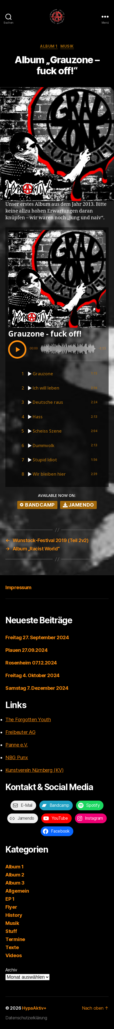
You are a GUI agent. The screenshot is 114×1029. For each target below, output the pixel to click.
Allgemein (17, 891)
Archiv (11, 970)
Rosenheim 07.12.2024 (31, 663)
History (13, 915)
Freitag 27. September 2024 (37, 637)
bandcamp (37, 505)
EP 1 (10, 899)
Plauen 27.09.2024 (26, 650)
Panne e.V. (16, 745)
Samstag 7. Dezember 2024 (36, 688)
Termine (15, 939)
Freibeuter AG (20, 732)
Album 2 (14, 875)
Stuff (11, 931)
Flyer (11, 907)
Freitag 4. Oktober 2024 (32, 675)
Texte (12, 947)
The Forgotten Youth (28, 719)
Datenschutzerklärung (26, 1017)
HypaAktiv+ (34, 1008)
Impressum (18, 587)
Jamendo (78, 505)
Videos (13, 955)
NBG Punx (16, 757)
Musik (67, 46)
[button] (17, 349)
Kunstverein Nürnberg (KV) (34, 770)
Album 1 (49, 46)
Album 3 (15, 883)
